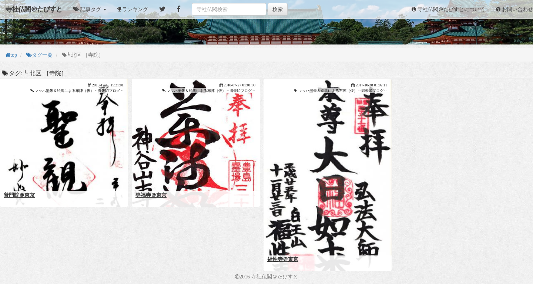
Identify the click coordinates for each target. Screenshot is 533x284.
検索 (277, 9)
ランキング (135, 9)
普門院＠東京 (19, 195)
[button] (90, 9)
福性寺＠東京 (282, 259)
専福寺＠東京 (151, 195)
